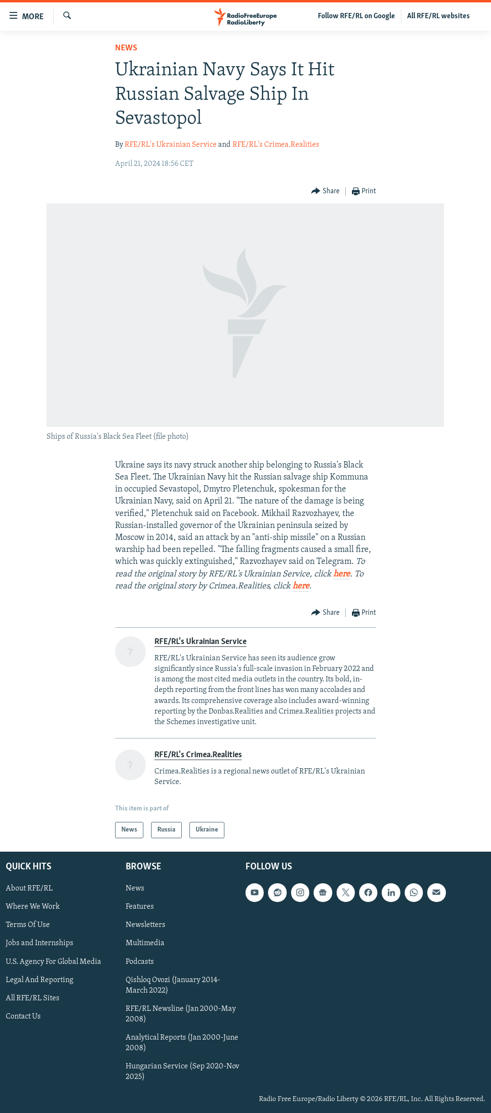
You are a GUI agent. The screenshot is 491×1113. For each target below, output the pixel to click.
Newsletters (145, 925)
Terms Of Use (28, 925)
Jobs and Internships (39, 944)
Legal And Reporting (39, 980)
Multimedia (145, 944)
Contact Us (23, 1016)
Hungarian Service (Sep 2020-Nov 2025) (182, 1072)
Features (140, 907)
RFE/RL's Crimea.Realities (276, 145)
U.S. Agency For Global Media (53, 962)
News (126, 48)
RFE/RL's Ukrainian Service (171, 145)
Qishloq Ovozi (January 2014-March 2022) (173, 985)
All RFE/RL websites (438, 16)
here (341, 574)
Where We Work (33, 907)
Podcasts (140, 962)
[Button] (325, 191)
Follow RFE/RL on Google (356, 16)
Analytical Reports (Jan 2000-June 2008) (182, 1043)
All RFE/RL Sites (32, 998)
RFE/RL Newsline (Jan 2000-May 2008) (181, 1014)
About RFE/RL (29, 888)
